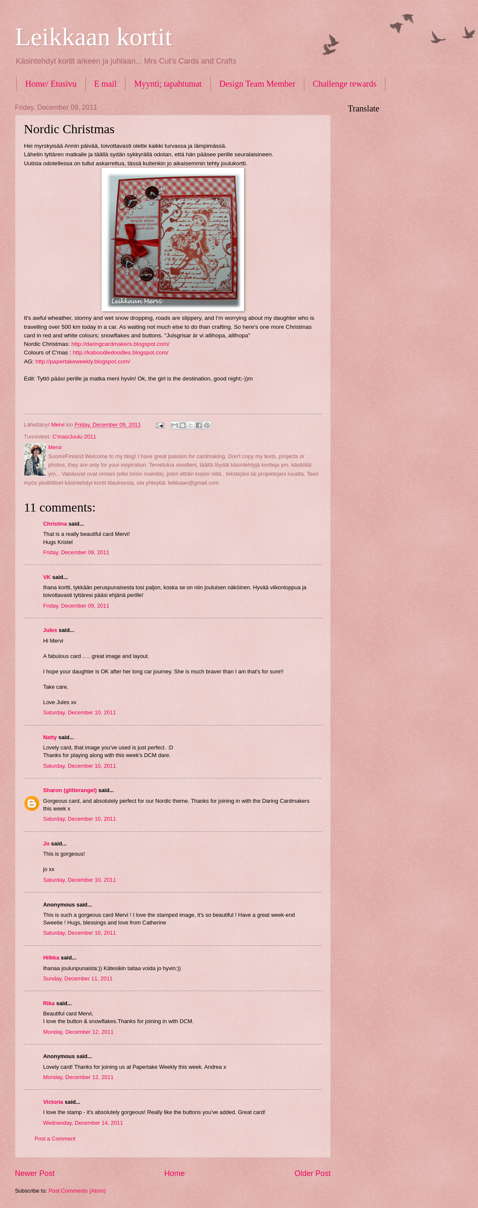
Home (174, 1173)
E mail (105, 83)
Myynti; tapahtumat (167, 83)
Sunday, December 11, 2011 (78, 978)
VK (47, 577)
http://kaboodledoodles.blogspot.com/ (121, 352)
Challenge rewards (344, 83)
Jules (50, 630)
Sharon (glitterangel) (70, 790)
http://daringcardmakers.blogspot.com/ (120, 344)
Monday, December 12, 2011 (78, 1032)
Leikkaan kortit (93, 37)
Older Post (312, 1173)
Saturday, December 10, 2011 (79, 712)
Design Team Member (257, 83)
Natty (50, 737)
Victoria (53, 1102)
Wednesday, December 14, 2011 (83, 1123)
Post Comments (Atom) (77, 1191)
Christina (55, 524)
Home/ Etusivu (51, 83)
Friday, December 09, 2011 (76, 552)
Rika (49, 1003)
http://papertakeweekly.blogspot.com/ (82, 361)
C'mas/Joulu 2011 (74, 436)
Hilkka (51, 957)
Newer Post (35, 1173)
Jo (46, 843)
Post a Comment (55, 1138)
